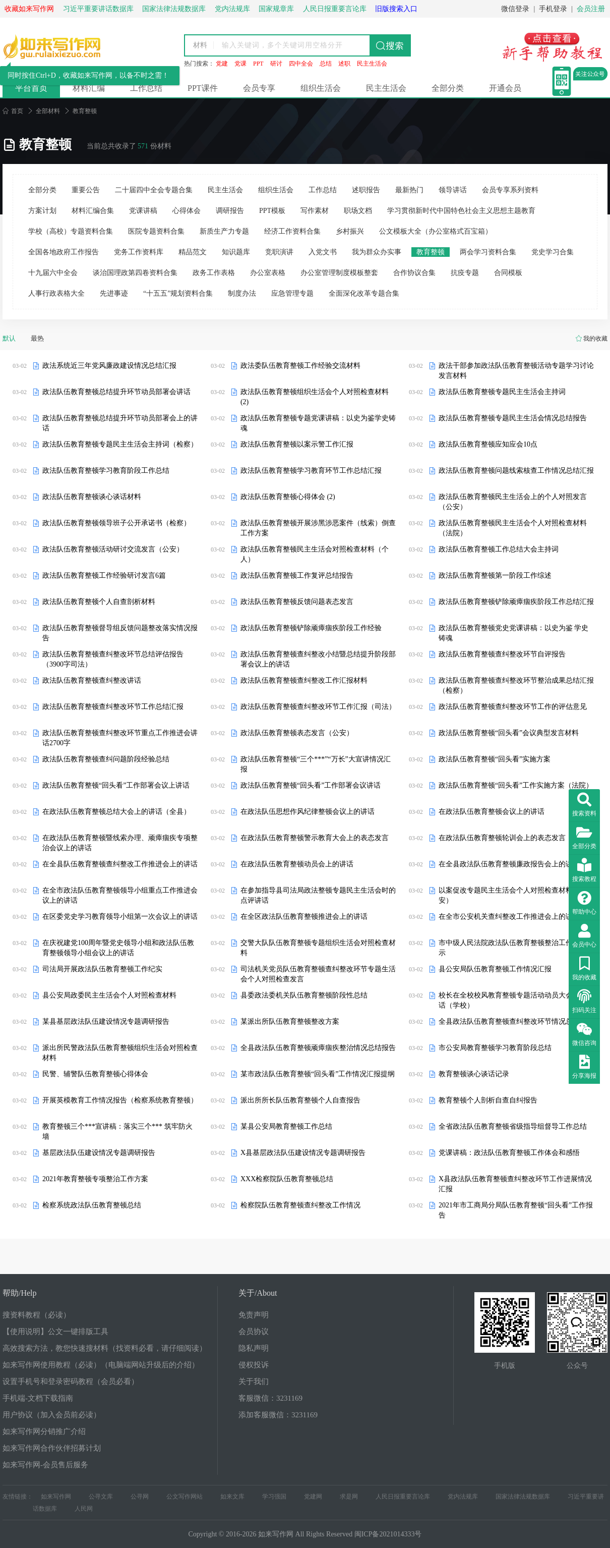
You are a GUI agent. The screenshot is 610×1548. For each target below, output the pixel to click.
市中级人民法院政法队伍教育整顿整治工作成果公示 (516, 948)
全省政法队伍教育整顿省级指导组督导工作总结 (513, 1126)
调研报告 (230, 210)
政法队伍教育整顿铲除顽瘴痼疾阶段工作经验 (311, 628)
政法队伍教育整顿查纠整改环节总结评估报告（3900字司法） (113, 659)
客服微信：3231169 (270, 1398)
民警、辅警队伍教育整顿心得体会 (95, 1074)
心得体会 (186, 210)
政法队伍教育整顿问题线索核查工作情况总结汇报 (516, 470)
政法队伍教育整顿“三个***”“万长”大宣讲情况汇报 (315, 764)
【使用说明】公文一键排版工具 (55, 1332)
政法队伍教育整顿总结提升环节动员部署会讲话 (116, 392)
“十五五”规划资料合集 (178, 293)
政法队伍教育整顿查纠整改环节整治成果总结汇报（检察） (516, 685)
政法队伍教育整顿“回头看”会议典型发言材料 (509, 733)
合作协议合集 (414, 273)
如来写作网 (56, 1496)
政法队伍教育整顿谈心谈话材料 (91, 497)
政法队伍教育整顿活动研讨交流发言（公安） (113, 549)
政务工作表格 (214, 273)
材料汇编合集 (93, 210)
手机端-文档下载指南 (38, 1398)
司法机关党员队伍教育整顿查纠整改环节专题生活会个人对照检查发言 (318, 974)
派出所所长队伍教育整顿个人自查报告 (300, 1100)
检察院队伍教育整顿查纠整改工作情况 (300, 1205)
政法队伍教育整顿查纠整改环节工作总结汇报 (113, 706)
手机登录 (553, 9)
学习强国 (274, 1496)
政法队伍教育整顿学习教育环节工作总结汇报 (311, 470)
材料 (200, 45)
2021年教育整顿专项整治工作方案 (95, 1179)
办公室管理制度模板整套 (339, 273)
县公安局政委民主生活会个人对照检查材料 (109, 995)
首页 (13, 111)
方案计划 (42, 210)
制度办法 (242, 293)
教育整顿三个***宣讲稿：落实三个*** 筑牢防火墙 (117, 1131)
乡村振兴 (350, 231)
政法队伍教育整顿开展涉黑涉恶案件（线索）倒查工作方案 (318, 528)
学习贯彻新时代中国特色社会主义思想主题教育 (461, 210)
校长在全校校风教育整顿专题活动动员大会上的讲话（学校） (516, 1000)
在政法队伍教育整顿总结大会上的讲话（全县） (116, 811)
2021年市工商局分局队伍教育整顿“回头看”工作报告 (516, 1210)
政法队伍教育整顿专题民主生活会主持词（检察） (120, 444)
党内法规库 (463, 1496)
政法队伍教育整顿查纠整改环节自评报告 (502, 654)
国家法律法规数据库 (523, 1496)
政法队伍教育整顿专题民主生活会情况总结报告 (513, 418)
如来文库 (232, 1496)
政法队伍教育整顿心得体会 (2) (287, 497)
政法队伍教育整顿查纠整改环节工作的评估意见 (513, 706)
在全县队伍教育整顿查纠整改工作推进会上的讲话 (120, 864)
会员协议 (253, 1332)
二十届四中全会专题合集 (154, 190)
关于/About (257, 1293)
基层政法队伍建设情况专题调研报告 (98, 1152)
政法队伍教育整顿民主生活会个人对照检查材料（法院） (513, 528)
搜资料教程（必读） (37, 1315)
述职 (344, 63)
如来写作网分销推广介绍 (44, 1431)
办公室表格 (267, 273)
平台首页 (31, 88)
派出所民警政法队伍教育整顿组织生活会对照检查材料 (120, 1053)
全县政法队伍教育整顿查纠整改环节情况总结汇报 (516, 1021)
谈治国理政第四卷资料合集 (135, 273)
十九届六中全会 (53, 273)
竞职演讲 (279, 252)
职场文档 (358, 210)
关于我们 (253, 1381)
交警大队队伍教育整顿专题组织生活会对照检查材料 (318, 948)
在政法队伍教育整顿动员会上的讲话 (296, 864)
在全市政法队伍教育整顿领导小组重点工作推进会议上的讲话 (120, 895)
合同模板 (508, 273)
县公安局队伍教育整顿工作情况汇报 (495, 969)
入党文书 (323, 252)
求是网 (349, 1496)
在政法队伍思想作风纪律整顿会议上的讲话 (307, 811)
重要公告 (86, 190)
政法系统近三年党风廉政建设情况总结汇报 (109, 365)
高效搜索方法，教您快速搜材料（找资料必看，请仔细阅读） (105, 1348)
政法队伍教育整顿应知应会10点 (488, 444)
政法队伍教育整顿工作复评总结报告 (296, 575)
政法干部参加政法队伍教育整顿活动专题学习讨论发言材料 (516, 370)
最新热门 (409, 190)
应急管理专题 (292, 293)
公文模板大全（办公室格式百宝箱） (435, 231)
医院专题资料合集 (156, 231)
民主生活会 (372, 63)
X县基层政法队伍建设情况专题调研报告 (302, 1152)
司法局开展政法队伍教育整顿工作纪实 (102, 969)
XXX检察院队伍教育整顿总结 (286, 1179)
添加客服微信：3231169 (278, 1415)
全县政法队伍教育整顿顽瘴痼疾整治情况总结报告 (318, 1048)
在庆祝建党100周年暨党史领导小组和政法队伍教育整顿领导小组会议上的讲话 (118, 948)
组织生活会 (320, 88)
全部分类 (448, 88)
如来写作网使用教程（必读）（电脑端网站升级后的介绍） (101, 1365)
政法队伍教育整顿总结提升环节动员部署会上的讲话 (120, 423)
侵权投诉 (253, 1365)
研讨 (276, 63)
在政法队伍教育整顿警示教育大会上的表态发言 (314, 838)
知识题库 (236, 252)
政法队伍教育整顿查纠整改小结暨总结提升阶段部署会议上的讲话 (318, 659)
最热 (37, 338)
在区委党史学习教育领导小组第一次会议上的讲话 (120, 916)
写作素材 (314, 210)
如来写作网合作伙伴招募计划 (52, 1448)
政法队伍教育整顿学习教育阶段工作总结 (105, 470)
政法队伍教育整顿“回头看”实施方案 (495, 759)
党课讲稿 (143, 210)
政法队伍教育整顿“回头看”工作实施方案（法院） (516, 785)
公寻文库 (101, 1496)
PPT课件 (203, 88)
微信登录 (515, 9)
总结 (326, 63)
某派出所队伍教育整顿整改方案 (289, 1021)
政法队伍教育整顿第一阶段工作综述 (495, 575)
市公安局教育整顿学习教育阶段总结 (495, 1048)
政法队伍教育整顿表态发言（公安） (296, 733)
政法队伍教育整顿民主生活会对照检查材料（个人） (314, 554)
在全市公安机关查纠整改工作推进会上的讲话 (509, 916)
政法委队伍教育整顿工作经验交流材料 (300, 365)
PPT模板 (272, 210)
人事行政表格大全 (56, 293)
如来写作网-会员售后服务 (45, 1465)
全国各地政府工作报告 (63, 252)
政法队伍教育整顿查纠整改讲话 (91, 680)
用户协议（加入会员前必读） (52, 1415)
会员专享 (259, 88)
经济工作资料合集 (292, 231)
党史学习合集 (552, 252)
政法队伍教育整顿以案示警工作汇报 (296, 444)
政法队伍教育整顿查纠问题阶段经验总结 (105, 759)
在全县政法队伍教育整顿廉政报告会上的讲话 (509, 864)
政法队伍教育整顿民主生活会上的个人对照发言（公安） (513, 502)
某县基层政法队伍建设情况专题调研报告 (105, 1021)
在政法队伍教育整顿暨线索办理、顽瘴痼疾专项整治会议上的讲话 (120, 843)
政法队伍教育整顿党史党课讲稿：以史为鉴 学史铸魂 (514, 633)
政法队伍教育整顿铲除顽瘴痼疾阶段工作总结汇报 (516, 601)
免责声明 (253, 1315)
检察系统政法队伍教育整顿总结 (91, 1205)
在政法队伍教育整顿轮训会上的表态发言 (502, 838)
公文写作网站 (184, 1496)
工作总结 (146, 88)
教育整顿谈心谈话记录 (474, 1074)
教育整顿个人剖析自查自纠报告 (488, 1100)
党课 (240, 63)
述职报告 (366, 190)
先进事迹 (114, 293)
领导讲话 (453, 190)
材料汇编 (89, 88)
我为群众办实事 (376, 252)
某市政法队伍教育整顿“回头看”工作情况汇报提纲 (317, 1074)
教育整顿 (430, 252)
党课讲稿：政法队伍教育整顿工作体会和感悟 (509, 1152)
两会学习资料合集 (488, 252)
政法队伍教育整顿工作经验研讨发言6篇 (104, 575)
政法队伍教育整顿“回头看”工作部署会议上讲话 (116, 785)
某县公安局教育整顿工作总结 (286, 1126)
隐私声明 (253, 1348)
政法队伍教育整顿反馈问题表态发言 (296, 601)
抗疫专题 (465, 273)
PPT (258, 63)
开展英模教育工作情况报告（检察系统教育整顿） (120, 1100)
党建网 (313, 1496)
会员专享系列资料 (510, 190)
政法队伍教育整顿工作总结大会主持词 (499, 549)
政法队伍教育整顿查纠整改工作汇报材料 (304, 680)
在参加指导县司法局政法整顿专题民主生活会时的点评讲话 (318, 895)
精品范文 (192, 252)
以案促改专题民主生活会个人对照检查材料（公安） (513, 895)
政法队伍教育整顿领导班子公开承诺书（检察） (116, 523)
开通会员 (505, 88)
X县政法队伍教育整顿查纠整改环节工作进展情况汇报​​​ (515, 1184)
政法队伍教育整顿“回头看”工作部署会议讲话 (310, 785)
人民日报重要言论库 (403, 1496)
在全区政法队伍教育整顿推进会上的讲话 (304, 916)
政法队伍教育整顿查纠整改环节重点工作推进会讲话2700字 (120, 738)
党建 (222, 63)
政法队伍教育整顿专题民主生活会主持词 (502, 392)
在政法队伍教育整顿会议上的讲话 (491, 811)
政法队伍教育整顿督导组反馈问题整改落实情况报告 (120, 633)
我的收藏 (595, 338)
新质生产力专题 (224, 231)
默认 (9, 338)
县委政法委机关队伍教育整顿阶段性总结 (304, 995)
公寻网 (140, 1496)
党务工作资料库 (138, 252)
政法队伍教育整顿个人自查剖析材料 (98, 601)
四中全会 (301, 63)
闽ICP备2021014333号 (388, 1534)
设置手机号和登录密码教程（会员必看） (71, 1381)
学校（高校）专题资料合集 (70, 231)
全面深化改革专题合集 (364, 293)
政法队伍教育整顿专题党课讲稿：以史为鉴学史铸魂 (318, 423)
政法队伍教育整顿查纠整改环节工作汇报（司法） (318, 706)
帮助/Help (20, 1293)
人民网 (84, 1508)
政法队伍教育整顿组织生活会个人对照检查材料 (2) (314, 397)
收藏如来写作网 (29, 9)
